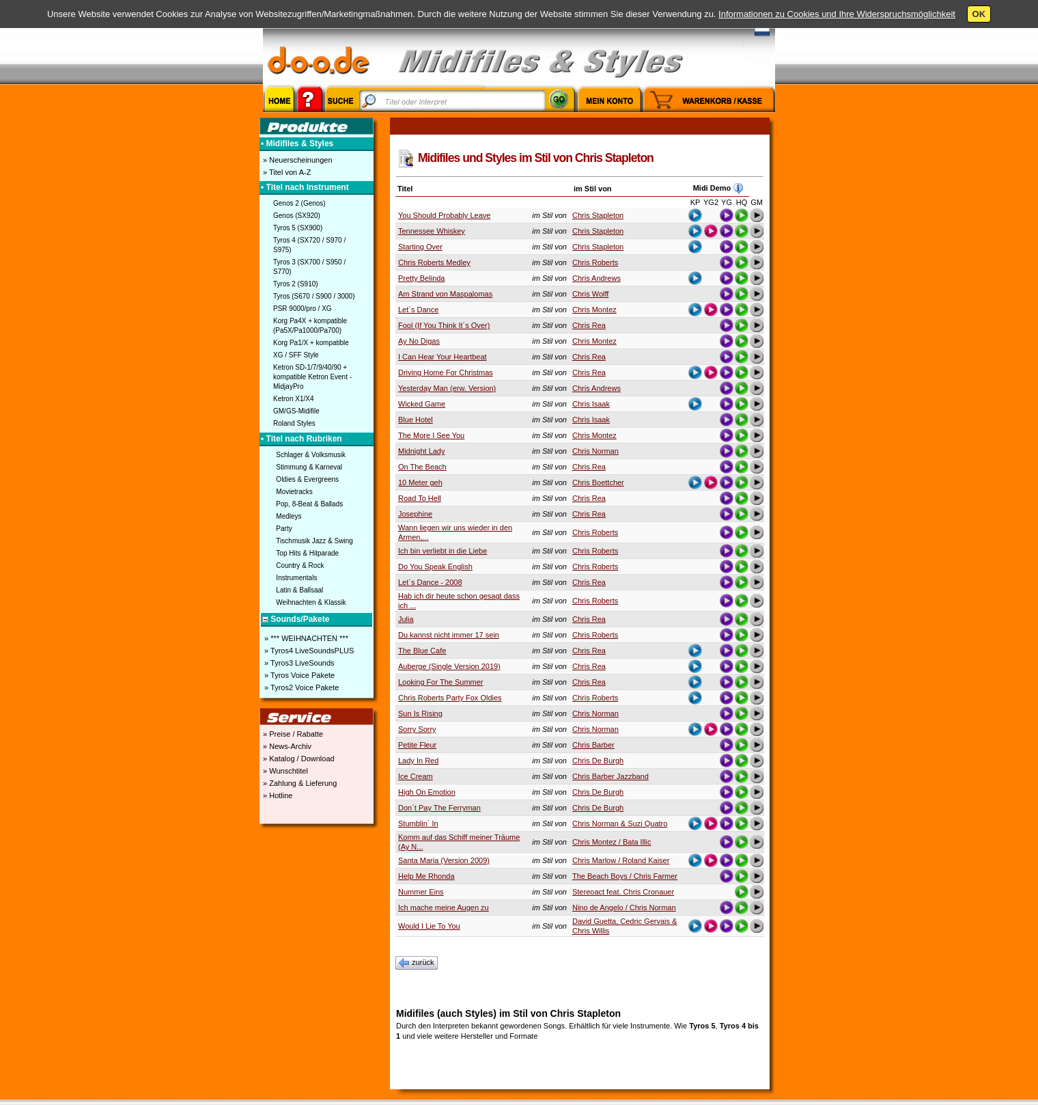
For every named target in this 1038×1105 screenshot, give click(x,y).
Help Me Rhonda (426, 876)
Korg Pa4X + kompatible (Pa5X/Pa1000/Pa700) (310, 325)
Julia (406, 619)
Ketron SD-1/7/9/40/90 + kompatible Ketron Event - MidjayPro (312, 377)
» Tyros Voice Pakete (298, 675)
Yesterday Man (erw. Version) (447, 388)
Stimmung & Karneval (309, 467)
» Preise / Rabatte (292, 734)
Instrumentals (296, 578)
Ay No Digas (419, 341)
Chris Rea (589, 325)
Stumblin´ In (418, 823)
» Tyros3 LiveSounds (298, 663)
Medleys (288, 516)
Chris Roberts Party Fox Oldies (450, 698)
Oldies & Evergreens (307, 479)
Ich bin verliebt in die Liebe (442, 551)
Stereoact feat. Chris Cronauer (623, 892)
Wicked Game (421, 404)
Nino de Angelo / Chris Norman (624, 907)
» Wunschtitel (284, 771)
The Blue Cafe (422, 650)
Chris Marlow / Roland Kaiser (620, 860)
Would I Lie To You (429, 926)
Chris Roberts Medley (434, 262)
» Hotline (276, 795)
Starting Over (420, 247)
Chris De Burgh (597, 760)
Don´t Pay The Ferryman (439, 808)
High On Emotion (426, 792)
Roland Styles (294, 423)
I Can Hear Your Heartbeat (442, 357)
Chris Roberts (595, 262)
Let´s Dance (418, 309)
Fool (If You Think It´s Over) (444, 325)
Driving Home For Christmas (445, 372)
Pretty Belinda (421, 278)
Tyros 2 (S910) (295, 284)
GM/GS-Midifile (296, 411)
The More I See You (431, 435)
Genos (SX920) (296, 215)
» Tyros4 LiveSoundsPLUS (308, 650)
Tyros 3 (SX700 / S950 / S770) (309, 266)
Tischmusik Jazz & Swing (314, 541)
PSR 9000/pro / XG (302, 308)
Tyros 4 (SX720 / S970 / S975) (309, 245)
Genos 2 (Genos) (299, 203)
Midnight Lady (421, 451)
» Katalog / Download (298, 758)
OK (979, 14)
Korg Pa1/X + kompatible (311, 342)
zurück (416, 962)
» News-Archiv (286, 746)
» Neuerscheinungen (297, 160)
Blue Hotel (415, 419)
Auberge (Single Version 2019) (449, 666)
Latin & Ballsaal (299, 590)
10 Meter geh (420, 482)
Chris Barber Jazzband (610, 776)
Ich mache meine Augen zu (443, 907)
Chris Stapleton (597, 215)
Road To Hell (419, 498)
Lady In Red (418, 760)
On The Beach (422, 467)
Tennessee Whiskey (431, 231)
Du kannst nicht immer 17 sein (448, 635)
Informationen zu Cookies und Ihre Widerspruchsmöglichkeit (836, 14)
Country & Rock (300, 565)
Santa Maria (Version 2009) (444, 860)
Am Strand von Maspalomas (445, 294)
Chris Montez (594, 309)
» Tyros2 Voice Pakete (300, 687)
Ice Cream (415, 776)
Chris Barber (593, 745)
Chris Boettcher (598, 482)
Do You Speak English (435, 566)
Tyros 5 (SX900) (297, 228)
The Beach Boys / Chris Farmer (624, 876)
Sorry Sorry (417, 729)
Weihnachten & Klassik (311, 602)
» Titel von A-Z (286, 172)
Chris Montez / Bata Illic (611, 842)
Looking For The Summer (440, 682)
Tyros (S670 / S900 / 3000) (314, 296)
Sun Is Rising (420, 713)
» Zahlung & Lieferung (299, 783)
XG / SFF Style (296, 355)
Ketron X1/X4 (293, 399)
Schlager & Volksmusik (311, 455)
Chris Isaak (591, 404)
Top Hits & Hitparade (307, 553)
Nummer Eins (421, 892)
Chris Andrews (596, 278)
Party (284, 528)
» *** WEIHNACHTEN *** (305, 638)
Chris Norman (595, 451)
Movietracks (294, 491)
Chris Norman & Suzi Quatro (619, 823)
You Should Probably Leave (444, 215)
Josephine (415, 514)
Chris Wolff (590, 294)
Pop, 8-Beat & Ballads (309, 504)
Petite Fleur (417, 745)
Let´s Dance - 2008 (430, 582)
